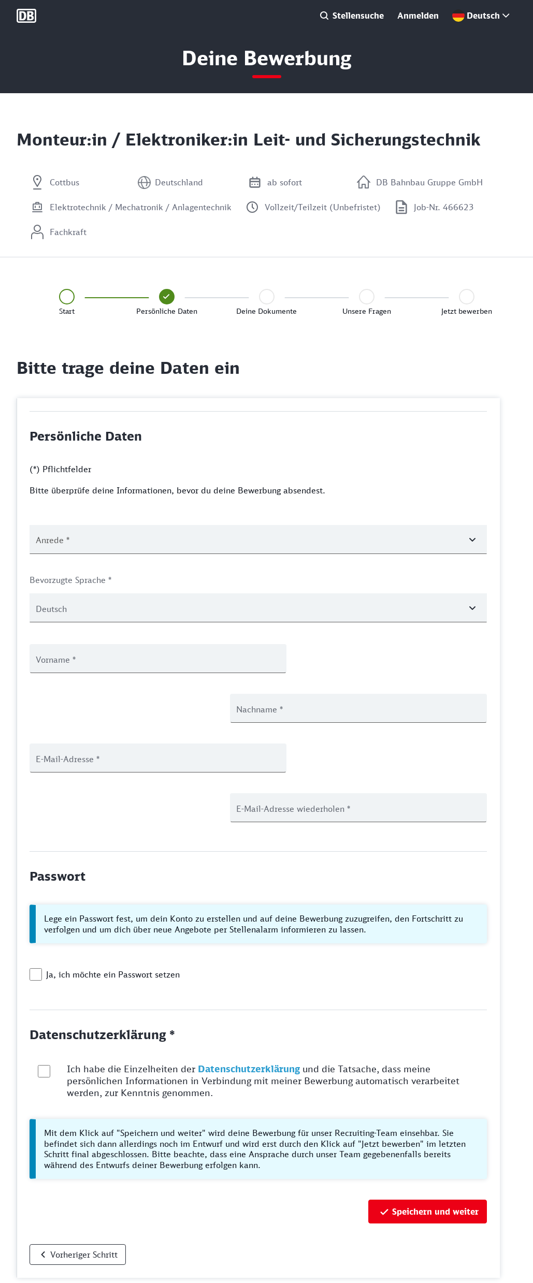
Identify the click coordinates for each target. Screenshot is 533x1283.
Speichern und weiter (435, 1112)
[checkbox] (36, 875)
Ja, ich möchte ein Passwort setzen (113, 875)
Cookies (30, 1252)
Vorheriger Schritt (84, 1155)
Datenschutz (37, 1235)
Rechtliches (36, 1269)
